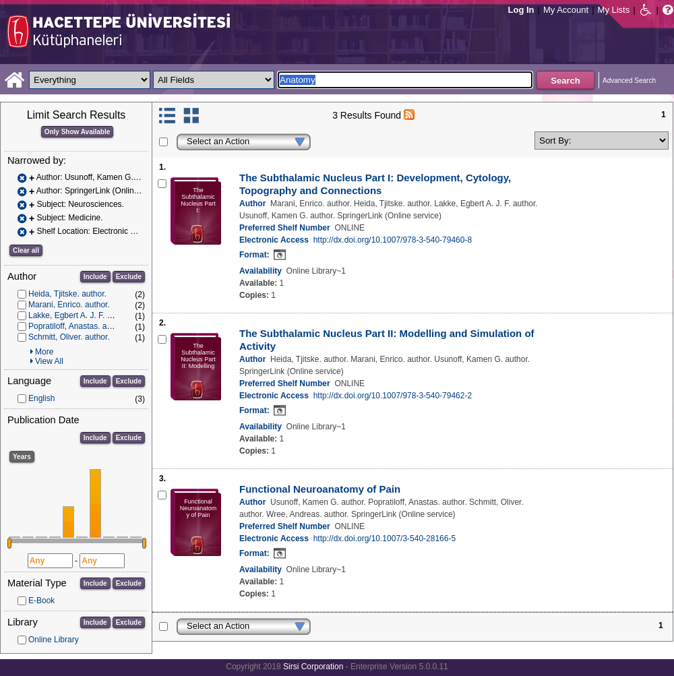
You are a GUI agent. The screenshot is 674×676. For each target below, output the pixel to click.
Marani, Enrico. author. (69, 304)
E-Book (41, 600)
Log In (521, 10)
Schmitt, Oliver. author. (69, 337)
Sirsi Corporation (313, 666)
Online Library (53, 639)
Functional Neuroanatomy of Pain (319, 489)
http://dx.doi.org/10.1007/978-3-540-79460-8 (392, 240)
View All (49, 361)
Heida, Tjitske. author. (67, 294)
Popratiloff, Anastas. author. (77, 326)
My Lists (614, 10)
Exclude (129, 276)
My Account (565, 10)
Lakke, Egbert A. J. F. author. (79, 315)
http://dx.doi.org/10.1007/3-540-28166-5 (384, 538)
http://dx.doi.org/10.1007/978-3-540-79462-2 (392, 395)
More (44, 352)
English (41, 398)
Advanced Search (629, 80)
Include (95, 276)
